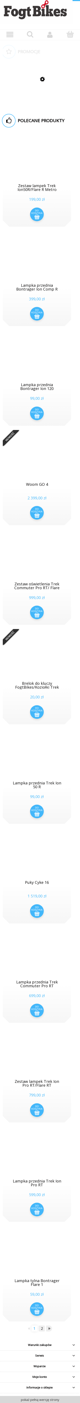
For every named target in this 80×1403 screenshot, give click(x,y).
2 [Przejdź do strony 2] (42, 1328)
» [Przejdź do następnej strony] (49, 1328)
